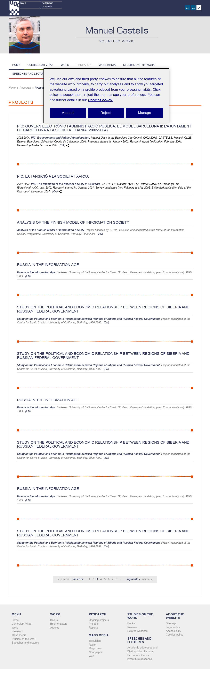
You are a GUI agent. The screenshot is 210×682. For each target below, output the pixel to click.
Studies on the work (139, 64)
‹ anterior (77, 579)
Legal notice (173, 627)
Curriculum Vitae (40, 64)
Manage (144, 113)
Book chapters (58, 623)
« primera (63, 579)
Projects (94, 623)
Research (83, 64)
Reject (105, 113)
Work (65, 64)
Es (187, 8)
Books (54, 620)
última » (147, 579)
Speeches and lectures (30, 73)
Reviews (132, 627)
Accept (68, 113)
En (198, 8)
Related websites (137, 631)
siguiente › (133, 579)
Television (95, 641)
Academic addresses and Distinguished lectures (142, 649)
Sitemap (171, 623)
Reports (93, 627)
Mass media (107, 64)
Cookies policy (174, 634)
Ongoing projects (99, 620)
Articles (54, 627)
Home (16, 64)
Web (91, 656)
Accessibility (173, 631)
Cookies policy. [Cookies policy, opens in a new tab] (100, 100)
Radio (92, 644)
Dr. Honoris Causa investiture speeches (139, 657)
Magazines (95, 648)
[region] (106, 95)
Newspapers (96, 652)
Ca (193, 8)
